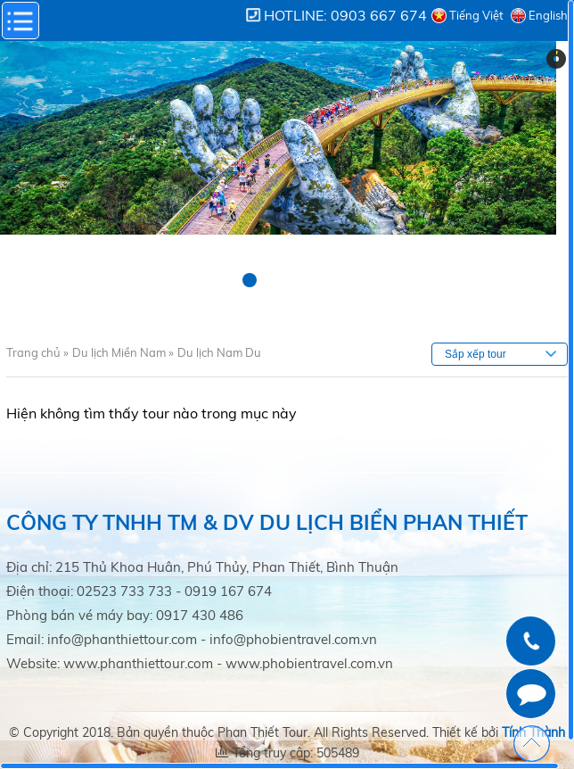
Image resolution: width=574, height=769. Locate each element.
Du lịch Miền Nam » (123, 352)
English (548, 15)
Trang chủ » (37, 352)
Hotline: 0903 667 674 (345, 15)
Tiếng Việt (476, 15)
